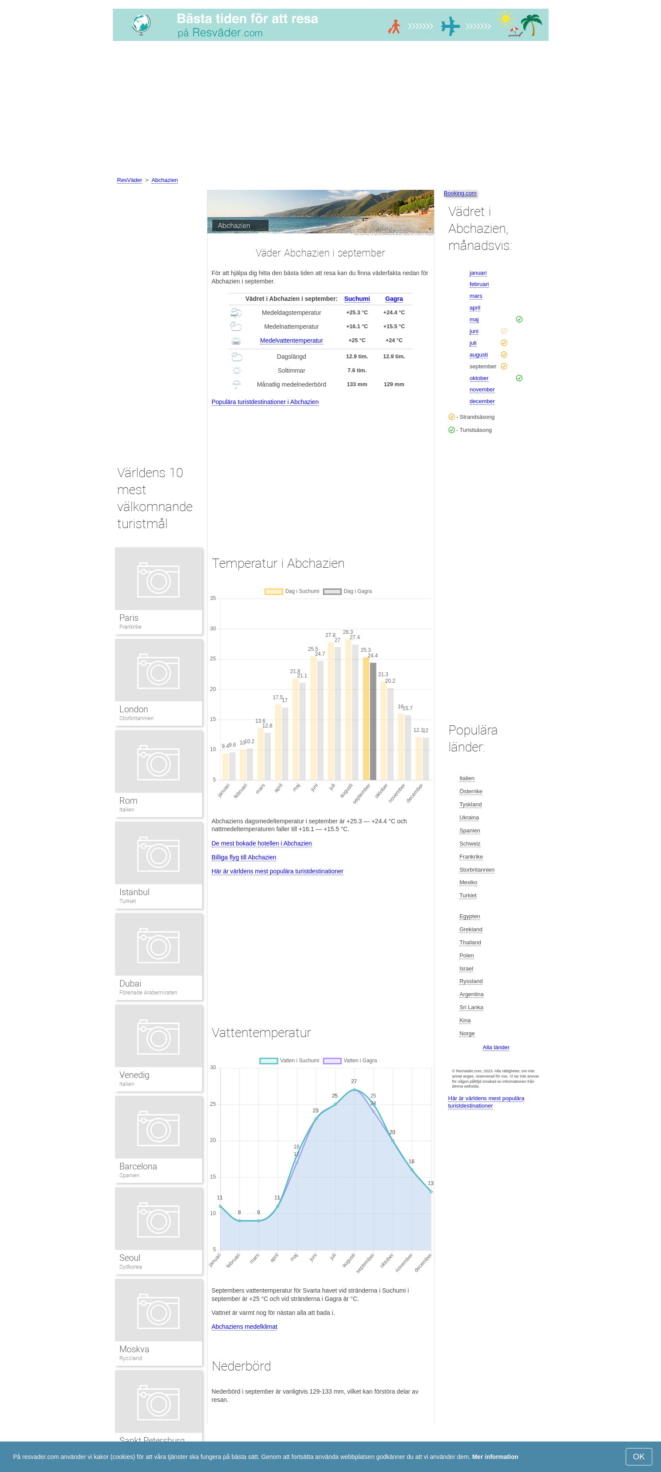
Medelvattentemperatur (291, 340)
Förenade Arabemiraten (148, 992)
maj (474, 319)
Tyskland (470, 804)
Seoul (129, 1258)
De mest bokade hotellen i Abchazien (262, 843)
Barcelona (138, 1166)
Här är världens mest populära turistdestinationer (278, 871)
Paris (129, 618)
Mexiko (468, 882)
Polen (466, 955)
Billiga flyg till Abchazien (244, 857)
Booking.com (460, 193)
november (482, 389)
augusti (479, 354)
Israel (466, 968)
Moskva (134, 1349)
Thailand (470, 942)
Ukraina (469, 817)
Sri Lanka (471, 1007)
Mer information (495, 1456)
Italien (126, 809)
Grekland (470, 929)
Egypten (469, 916)
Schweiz (469, 843)
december (482, 401)
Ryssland (130, 1358)
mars (476, 296)
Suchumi (357, 298)
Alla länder (496, 1047)
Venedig (134, 1075)
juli (473, 343)
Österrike (470, 791)
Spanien (129, 1175)
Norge (467, 1033)
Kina (465, 1020)
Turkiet (127, 901)
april (475, 307)
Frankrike (130, 626)
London (133, 709)
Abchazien (165, 180)
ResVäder (129, 180)
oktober (479, 378)
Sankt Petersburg (152, 1440)
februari (479, 284)
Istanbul (134, 892)
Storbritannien (136, 718)
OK (639, 1456)
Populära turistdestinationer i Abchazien (265, 401)
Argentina (471, 994)
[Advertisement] (330, 110)
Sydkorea (130, 1266)
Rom (128, 800)
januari (478, 272)
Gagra (394, 298)
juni (474, 331)
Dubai (130, 983)
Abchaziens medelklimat (245, 1326)
